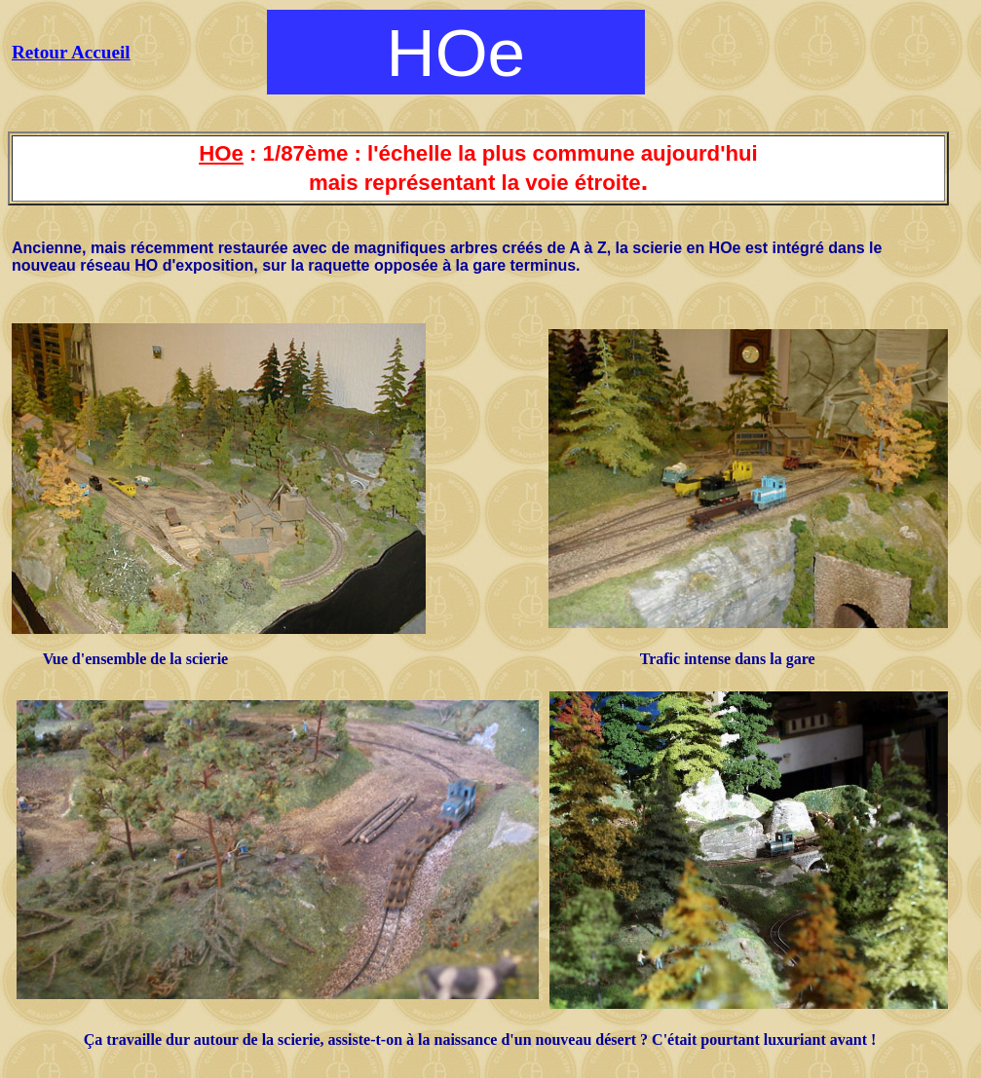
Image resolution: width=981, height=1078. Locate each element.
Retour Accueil (71, 52)
